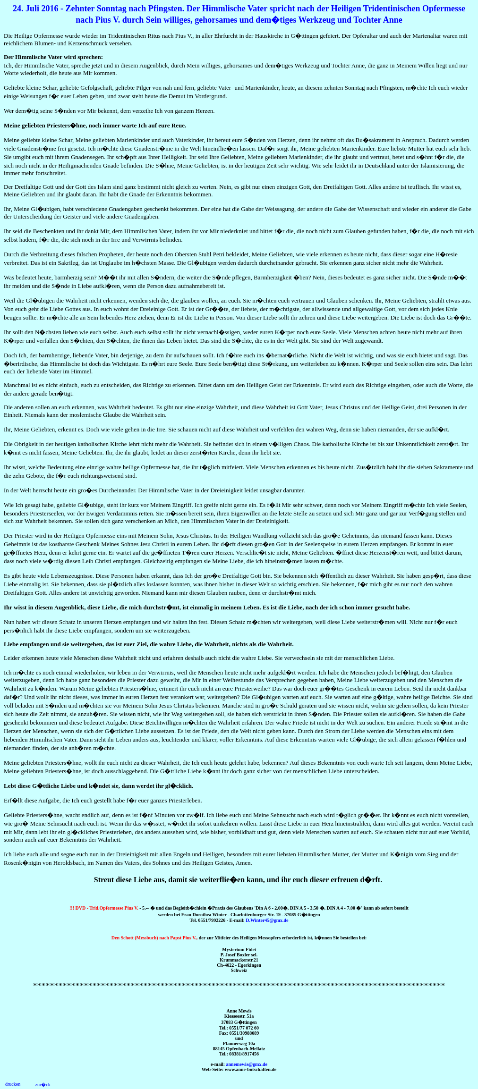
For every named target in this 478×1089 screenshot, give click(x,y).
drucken (12, 1084)
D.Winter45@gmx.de (267, 920)
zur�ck (42, 1084)
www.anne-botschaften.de (250, 1069)
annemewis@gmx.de (246, 1064)
